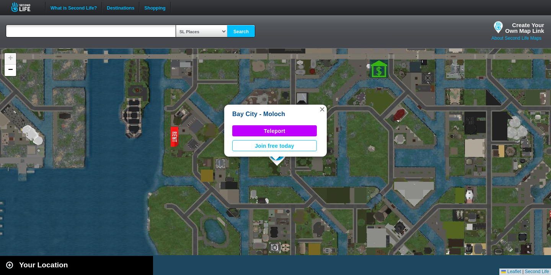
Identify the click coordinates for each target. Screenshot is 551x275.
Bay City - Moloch (258, 114)
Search (241, 31)
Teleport (274, 131)
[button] (322, 109)
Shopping (154, 7)
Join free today (274, 146)
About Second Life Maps (516, 38)
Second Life (25, 7)
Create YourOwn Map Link (524, 28)
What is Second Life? (74, 7)
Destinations (120, 7)
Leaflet (511, 271)
